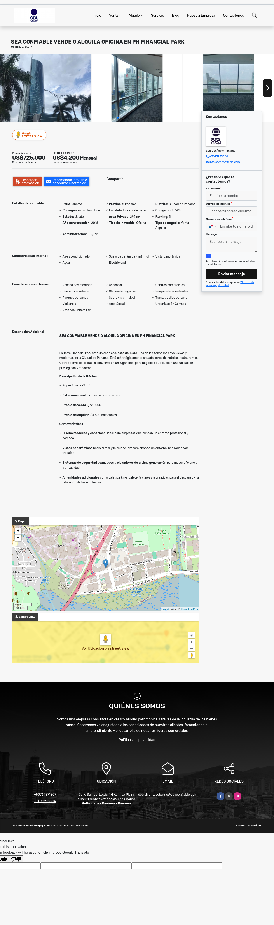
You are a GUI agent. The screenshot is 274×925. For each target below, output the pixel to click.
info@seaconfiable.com (224, 162)
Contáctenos (233, 15)
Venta (114, 15)
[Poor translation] (16, 858)
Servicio (157, 15)
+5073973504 (218, 156)
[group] (45, 88)
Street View (29, 134)
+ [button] (18, 531)
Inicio (96, 15)
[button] (118, 118)
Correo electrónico (219, 203)
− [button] (18, 538)
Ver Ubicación (93, 648)
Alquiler (135, 15)
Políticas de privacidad (137, 740)
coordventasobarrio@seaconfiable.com (167, 795)
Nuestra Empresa (201, 15)
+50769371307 (45, 795)
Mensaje (212, 234)
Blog (175, 15)
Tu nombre (213, 188)
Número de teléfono (219, 219)
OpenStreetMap (189, 609)
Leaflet (165, 609)
